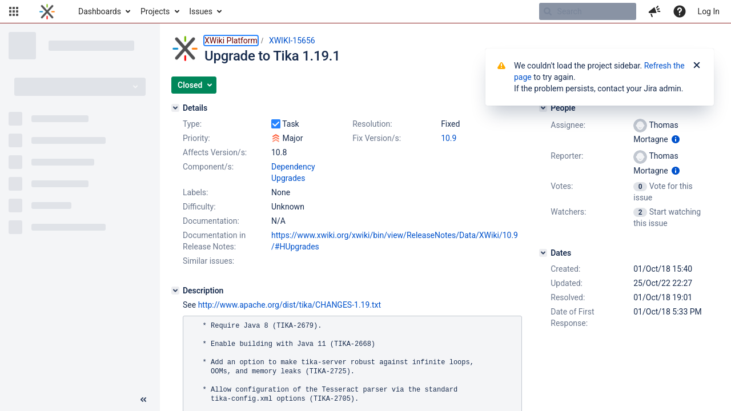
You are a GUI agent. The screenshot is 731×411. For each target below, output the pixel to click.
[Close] (696, 65)
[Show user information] (675, 139)
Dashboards (99, 11)
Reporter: (567, 155)
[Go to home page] (47, 11)
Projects (155, 11)
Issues (200, 11)
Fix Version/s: (376, 138)
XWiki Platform (231, 40)
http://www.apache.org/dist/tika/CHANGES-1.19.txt (289, 304)
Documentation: (211, 220)
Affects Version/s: (215, 152)
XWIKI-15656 (292, 40)
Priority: (196, 138)
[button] (14, 11)
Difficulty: (199, 206)
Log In (709, 11)
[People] (543, 108)
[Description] (175, 291)
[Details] (175, 108)
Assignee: (568, 125)
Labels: (195, 192)
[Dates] (543, 253)
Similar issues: (208, 260)
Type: (192, 123)
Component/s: (208, 166)
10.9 (448, 138)
